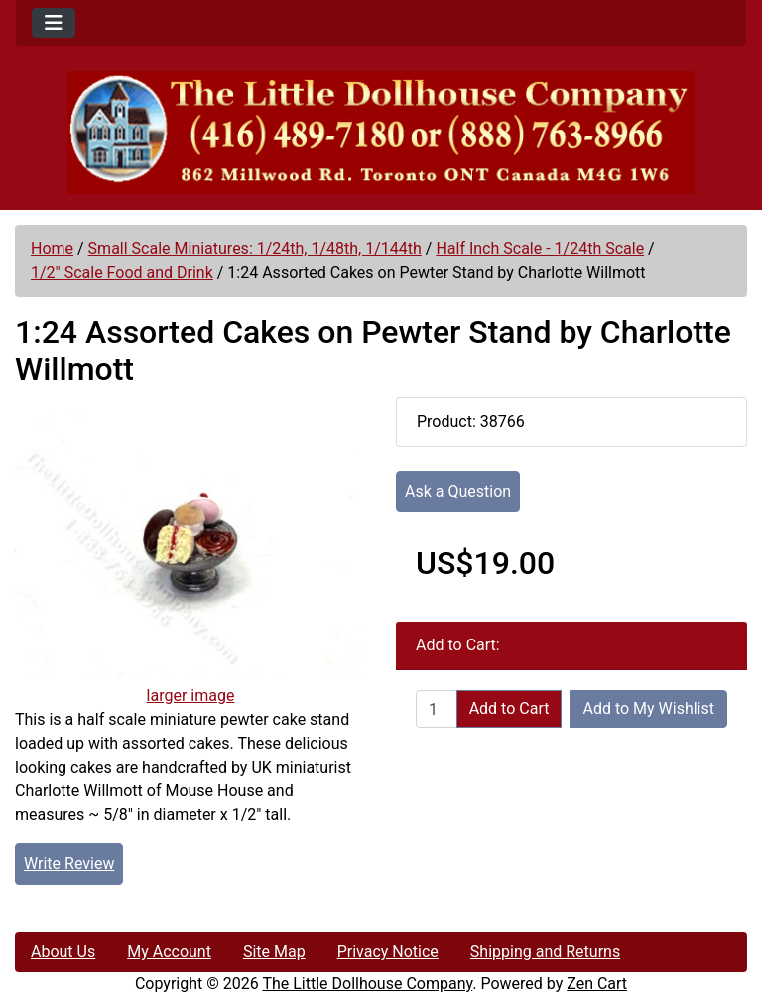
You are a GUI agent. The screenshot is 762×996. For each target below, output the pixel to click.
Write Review (69, 863)
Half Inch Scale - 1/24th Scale (540, 248)
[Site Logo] (381, 132)
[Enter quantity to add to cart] (436, 709)
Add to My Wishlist (648, 708)
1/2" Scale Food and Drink (122, 272)
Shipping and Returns (545, 951)
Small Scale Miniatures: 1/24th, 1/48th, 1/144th (255, 248)
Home (52, 248)
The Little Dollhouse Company (367, 983)
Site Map (274, 951)
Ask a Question (458, 491)
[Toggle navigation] (53, 23)
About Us (63, 951)
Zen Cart (597, 983)
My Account (169, 951)
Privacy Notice (388, 951)
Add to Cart (509, 708)
